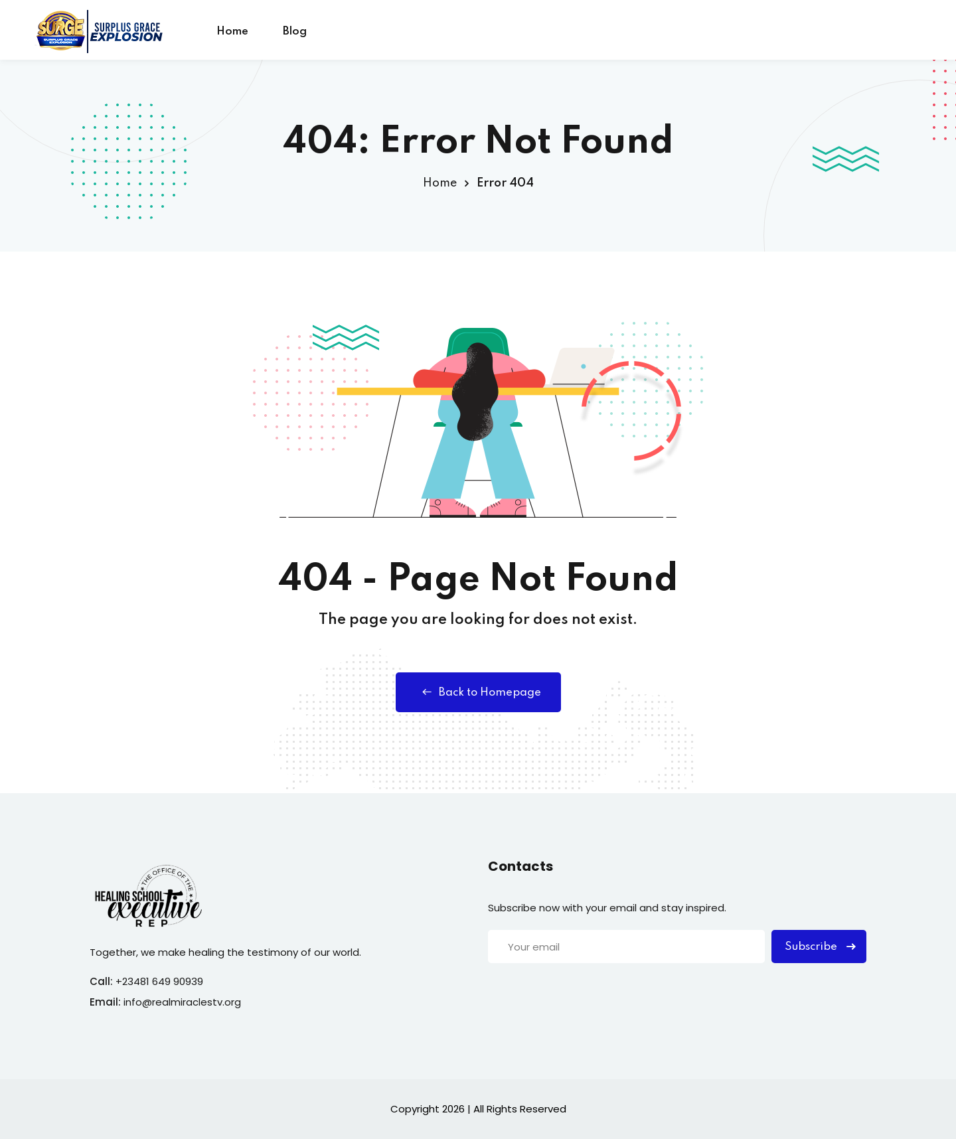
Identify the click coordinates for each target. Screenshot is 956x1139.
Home (232, 31)
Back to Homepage (478, 692)
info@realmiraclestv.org (182, 1002)
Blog (295, 31)
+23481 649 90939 (159, 981)
